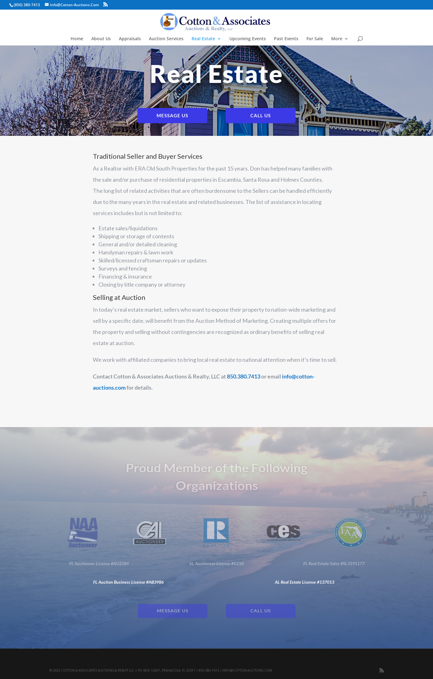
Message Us (172, 115)
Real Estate (203, 39)
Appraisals (130, 39)
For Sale (314, 39)
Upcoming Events (247, 39)
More (336, 39)
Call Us (260, 115)
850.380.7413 (243, 376)
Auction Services (166, 39)
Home (77, 39)
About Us (101, 39)
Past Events (286, 39)
